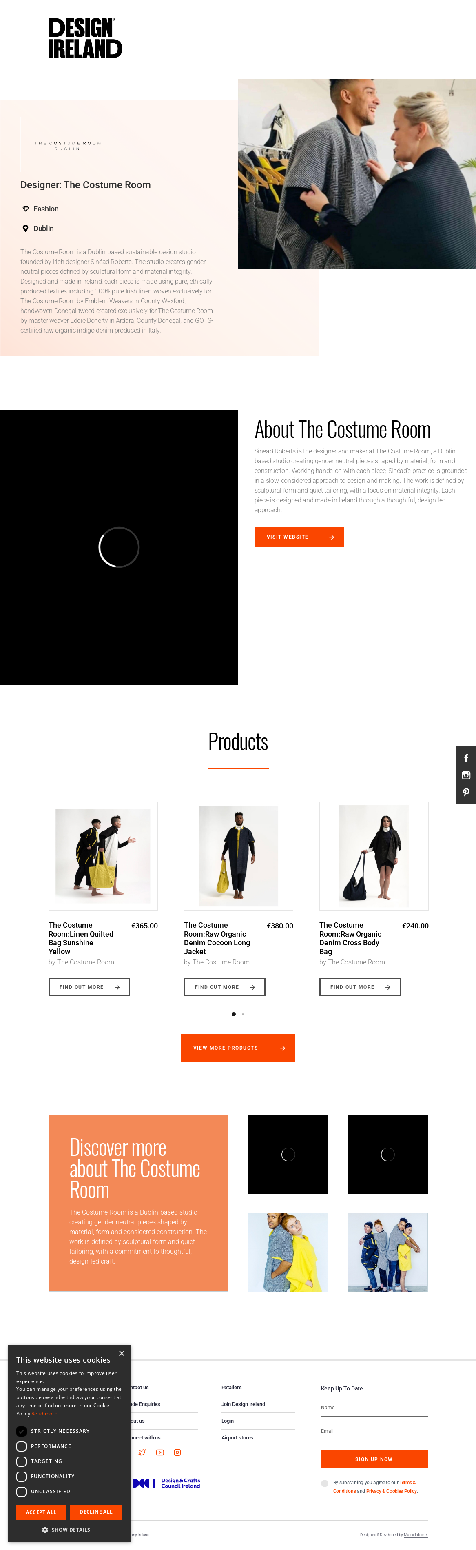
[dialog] (69, 1443)
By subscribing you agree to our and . (375, 1487)
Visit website (288, 537)
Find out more (82, 987)
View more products (225, 1048)
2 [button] (243, 1014)
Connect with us (142, 1438)
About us (134, 1421)
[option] (103, 892)
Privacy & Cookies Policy (391, 1491)
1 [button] (234, 1014)
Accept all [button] (41, 1512)
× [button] (121, 1354)
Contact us (136, 1387)
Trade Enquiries (142, 1404)
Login (227, 1421)
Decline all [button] (96, 1511)
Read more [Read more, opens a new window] (44, 1413)
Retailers (231, 1387)
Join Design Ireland (243, 1404)
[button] (69, 1530)
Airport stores (237, 1438)
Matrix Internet (416, 1534)
